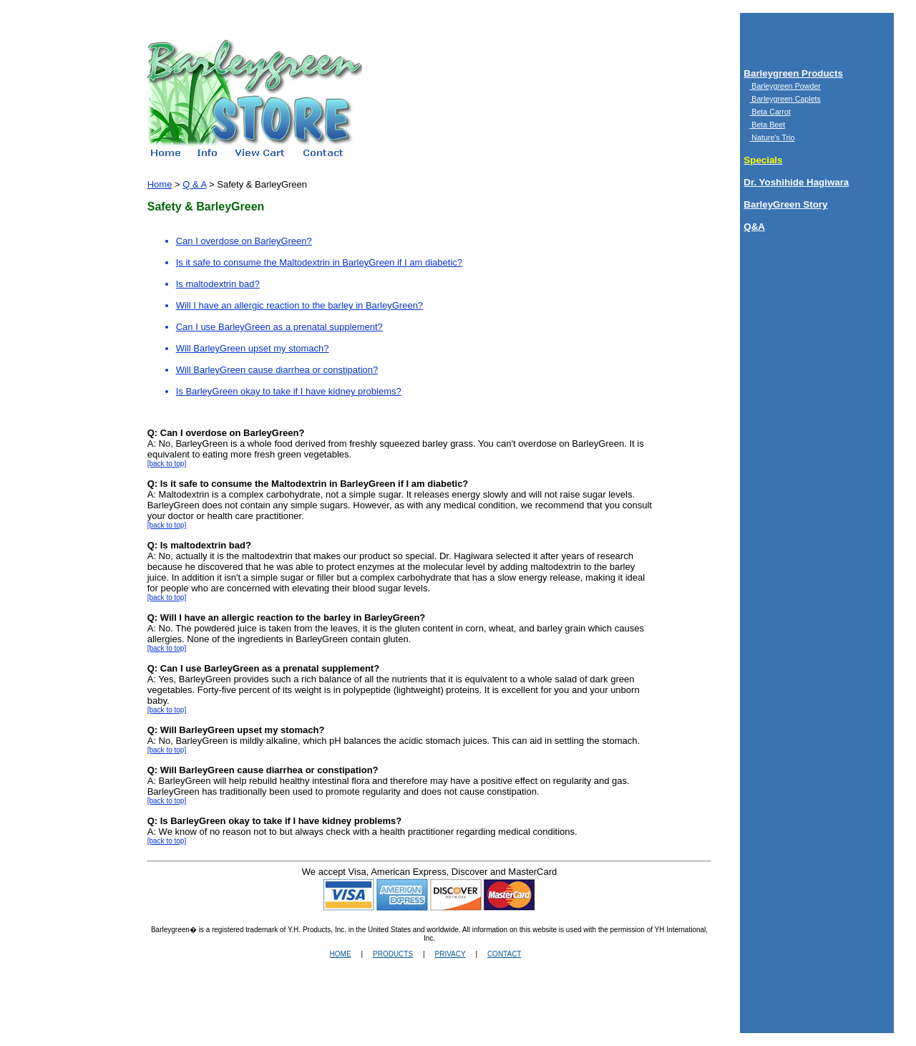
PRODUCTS (393, 954)
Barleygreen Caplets (785, 99)
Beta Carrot (769, 111)
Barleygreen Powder (785, 86)
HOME (340, 954)
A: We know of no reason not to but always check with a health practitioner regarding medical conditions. (362, 826)
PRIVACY (450, 954)
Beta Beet (767, 124)
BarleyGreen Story (785, 204)
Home (159, 184)
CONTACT (504, 954)
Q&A (754, 226)
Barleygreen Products (793, 73)
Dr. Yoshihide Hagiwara (796, 182)
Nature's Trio (771, 137)
